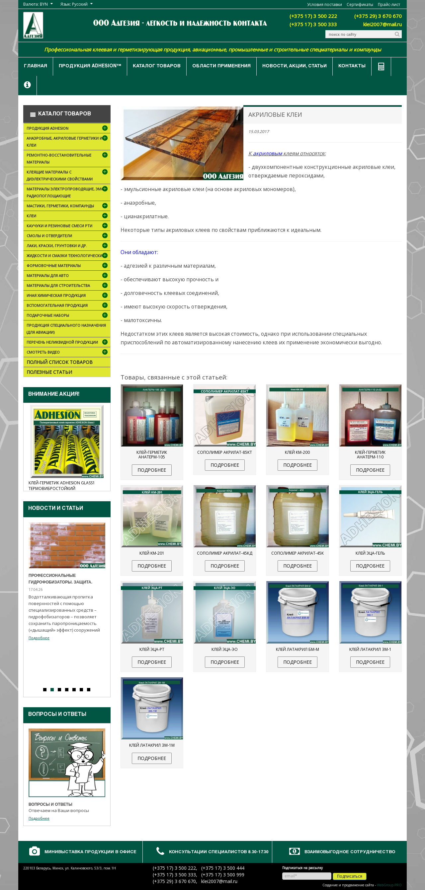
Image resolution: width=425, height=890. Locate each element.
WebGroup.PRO (389, 885)
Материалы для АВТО (68, 276)
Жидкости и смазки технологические (68, 256)
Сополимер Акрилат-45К (297, 553)
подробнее (151, 470)
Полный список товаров (60, 362)
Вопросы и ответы (57, 715)
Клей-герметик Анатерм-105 (151, 454)
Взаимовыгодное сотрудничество (349, 852)
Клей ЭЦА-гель (370, 553)
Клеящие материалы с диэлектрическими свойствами (68, 177)
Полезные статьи (49, 372)
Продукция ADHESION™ (90, 66)
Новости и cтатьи (55, 509)
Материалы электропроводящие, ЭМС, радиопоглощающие (68, 193)
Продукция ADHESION (68, 129)
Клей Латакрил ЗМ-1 (370, 649)
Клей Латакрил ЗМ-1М (152, 745)
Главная (35, 66)
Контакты (352, 66)
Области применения (221, 66)
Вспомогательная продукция (68, 306)
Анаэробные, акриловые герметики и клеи (68, 143)
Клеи (68, 216)
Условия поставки (324, 4)
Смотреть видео (68, 353)
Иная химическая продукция (68, 296)
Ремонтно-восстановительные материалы (68, 160)
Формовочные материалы (63, 266)
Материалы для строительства (68, 286)
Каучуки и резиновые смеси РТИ (68, 226)
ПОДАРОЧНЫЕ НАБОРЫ (68, 316)
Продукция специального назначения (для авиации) (66, 329)
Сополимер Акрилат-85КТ (224, 452)
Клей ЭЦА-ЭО (225, 649)
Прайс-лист (389, 4)
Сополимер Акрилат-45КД (224, 553)
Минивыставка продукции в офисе (90, 852)
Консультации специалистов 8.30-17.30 (218, 852)
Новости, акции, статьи (294, 66)
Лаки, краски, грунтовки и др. (68, 246)
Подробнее (39, 637)
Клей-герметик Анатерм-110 (370, 454)
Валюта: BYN (35, 4)
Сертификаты (360, 4)
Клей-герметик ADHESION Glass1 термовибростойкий (62, 485)
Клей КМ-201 (151, 553)
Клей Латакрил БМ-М (297, 649)
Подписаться (349, 876)
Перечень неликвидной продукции (68, 343)
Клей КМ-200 (297, 452)
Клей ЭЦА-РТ (151, 649)
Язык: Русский (74, 4)
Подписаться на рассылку (302, 867)
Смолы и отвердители (68, 236)
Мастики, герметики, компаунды (68, 206)
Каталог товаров (157, 66)
